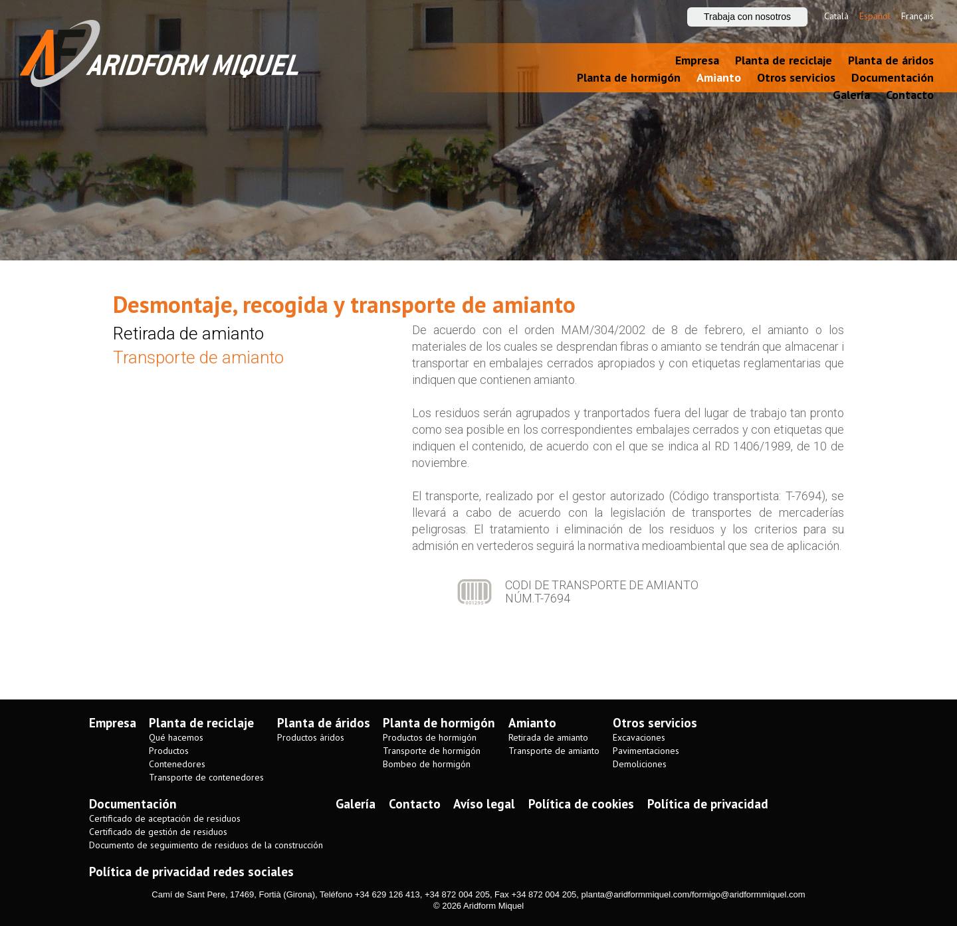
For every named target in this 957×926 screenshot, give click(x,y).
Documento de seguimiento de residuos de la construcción (206, 845)
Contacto (910, 94)
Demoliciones (640, 764)
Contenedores (177, 764)
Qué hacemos (176, 737)
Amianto (718, 77)
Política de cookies (581, 804)
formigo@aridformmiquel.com (748, 894)
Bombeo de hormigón (427, 764)
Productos (169, 751)
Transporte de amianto (198, 357)
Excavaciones (639, 737)
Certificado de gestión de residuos (158, 832)
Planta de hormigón (629, 77)
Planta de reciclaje (783, 60)
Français (917, 16)
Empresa (697, 60)
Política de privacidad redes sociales (191, 872)
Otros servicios (796, 77)
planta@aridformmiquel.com (636, 894)
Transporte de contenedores (206, 777)
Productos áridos (310, 737)
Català (836, 16)
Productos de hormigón (430, 737)
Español (875, 16)
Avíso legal (484, 804)
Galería (851, 94)
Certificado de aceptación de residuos (165, 818)
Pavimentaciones (646, 751)
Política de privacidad (707, 804)
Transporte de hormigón (431, 751)
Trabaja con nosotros (747, 16)
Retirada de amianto (188, 333)
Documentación (892, 77)
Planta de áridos (891, 60)
